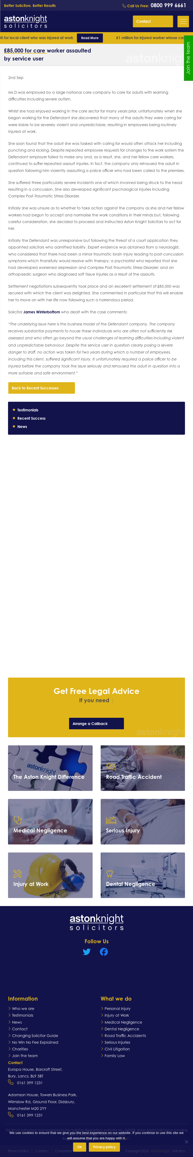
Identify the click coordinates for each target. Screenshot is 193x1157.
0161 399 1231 (30, 1082)
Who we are (23, 1008)
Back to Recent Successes (42, 387)
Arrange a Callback (97, 723)
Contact (153, 21)
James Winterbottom (41, 312)
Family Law (115, 1055)
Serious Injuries (117, 1042)
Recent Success (31, 418)
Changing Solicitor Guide (35, 1035)
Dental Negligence (122, 1029)
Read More (93, 38)
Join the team (25, 1055)
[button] (183, 21)
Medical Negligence (123, 1022)
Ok (79, 1147)
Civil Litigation (117, 1049)
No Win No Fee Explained (35, 1042)
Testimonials (27, 410)
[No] (186, 1141)
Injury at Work (117, 1015)
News (22, 426)
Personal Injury (118, 1008)
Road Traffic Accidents (125, 1035)
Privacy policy (104, 1147)
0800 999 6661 (167, 5)
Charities (20, 1049)
